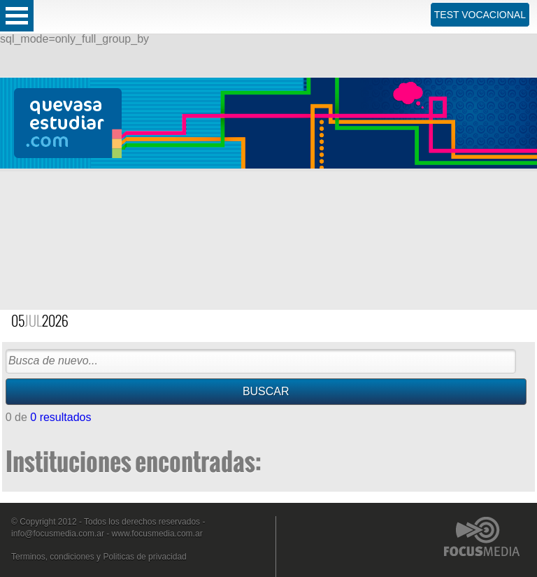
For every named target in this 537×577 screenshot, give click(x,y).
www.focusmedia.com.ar (157, 534)
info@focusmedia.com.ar (57, 534)
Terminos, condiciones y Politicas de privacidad (99, 557)
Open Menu (17, 15)
